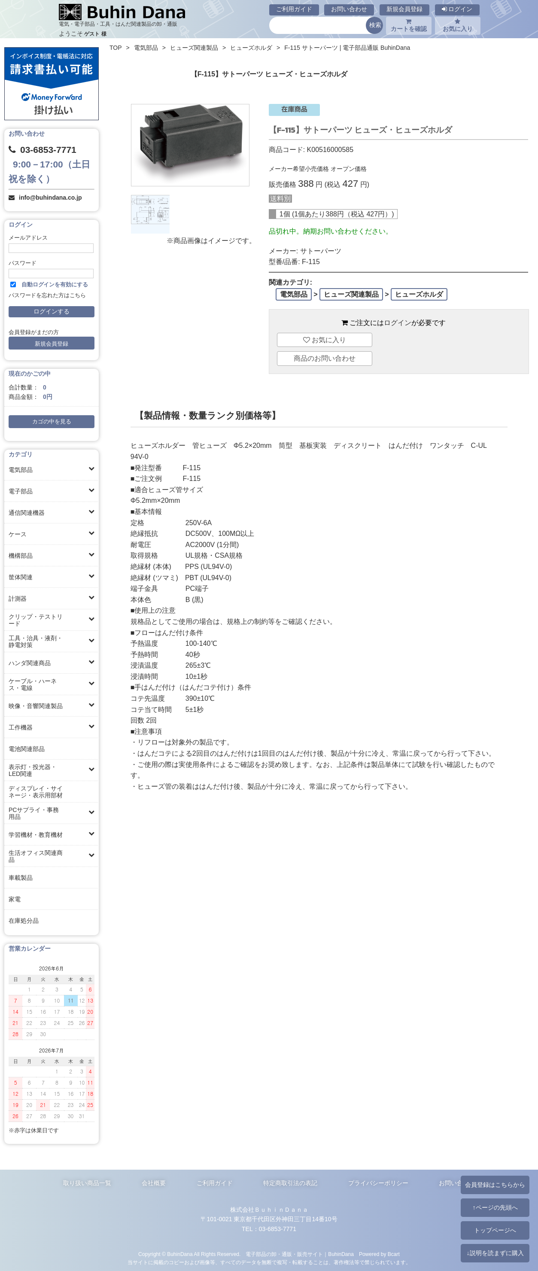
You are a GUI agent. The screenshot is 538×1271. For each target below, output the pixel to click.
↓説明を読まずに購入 (494, 1253)
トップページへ (495, 1230)
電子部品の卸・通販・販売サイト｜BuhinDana (299, 1254)
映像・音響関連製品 (36, 705)
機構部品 (21, 555)
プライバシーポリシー (378, 1183)
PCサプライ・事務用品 (34, 813)
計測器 (18, 598)
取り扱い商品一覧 (87, 1183)
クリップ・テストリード (36, 620)
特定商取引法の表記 (290, 1183)
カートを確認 (409, 25)
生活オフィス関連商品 (36, 856)
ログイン (457, 9)
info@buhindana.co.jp (50, 197)
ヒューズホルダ (251, 47)
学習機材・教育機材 (36, 834)
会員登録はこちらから (495, 1184)
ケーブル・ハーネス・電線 (33, 684)
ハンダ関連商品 (30, 663)
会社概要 (154, 1183)
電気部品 (21, 469)
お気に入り (458, 25)
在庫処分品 (24, 920)
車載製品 (21, 877)
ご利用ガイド (294, 9)
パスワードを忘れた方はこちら (47, 295)
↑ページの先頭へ (494, 1207)
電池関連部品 (27, 748)
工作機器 (21, 727)
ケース (18, 534)
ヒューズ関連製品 (194, 47)
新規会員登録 (404, 9)
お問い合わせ (349, 9)
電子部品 (21, 491)
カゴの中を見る (51, 422)
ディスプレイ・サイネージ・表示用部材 (36, 792)
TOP (115, 47)
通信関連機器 (27, 512)
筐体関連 (21, 577)
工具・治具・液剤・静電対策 (36, 641)
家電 (15, 899)
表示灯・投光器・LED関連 (33, 770)
